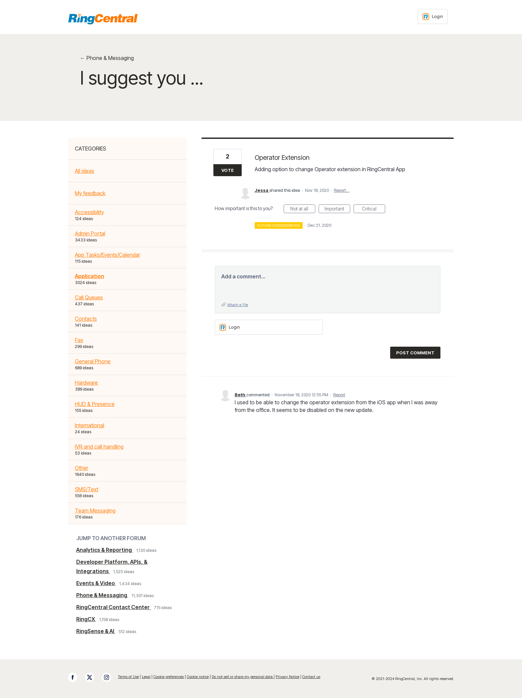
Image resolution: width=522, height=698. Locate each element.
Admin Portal (90, 233)
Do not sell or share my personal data (243, 676)
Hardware (86, 382)
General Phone (93, 361)
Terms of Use (128, 676)
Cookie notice (198, 676)
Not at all (302, 209)
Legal (146, 676)
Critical (373, 209)
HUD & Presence (95, 404)
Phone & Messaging (102, 595)
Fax (79, 340)
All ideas (84, 171)
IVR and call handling (99, 446)
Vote (227, 170)
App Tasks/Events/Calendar (107, 254)
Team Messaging (95, 510)
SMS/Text (86, 489)
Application (89, 276)
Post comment (415, 352)
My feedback (90, 193)
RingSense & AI (95, 631)
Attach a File (237, 304)
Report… (342, 190)
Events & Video (96, 583)
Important (337, 209)
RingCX (86, 619)
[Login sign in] (433, 16)
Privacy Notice (287, 676)
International (89, 425)
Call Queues (89, 297)
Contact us (311, 676)
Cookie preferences (168, 676)
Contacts (86, 318)
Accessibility (89, 212)
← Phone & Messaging (107, 58)
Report (339, 394)
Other (81, 468)
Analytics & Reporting (104, 549)
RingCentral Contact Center (113, 607)
